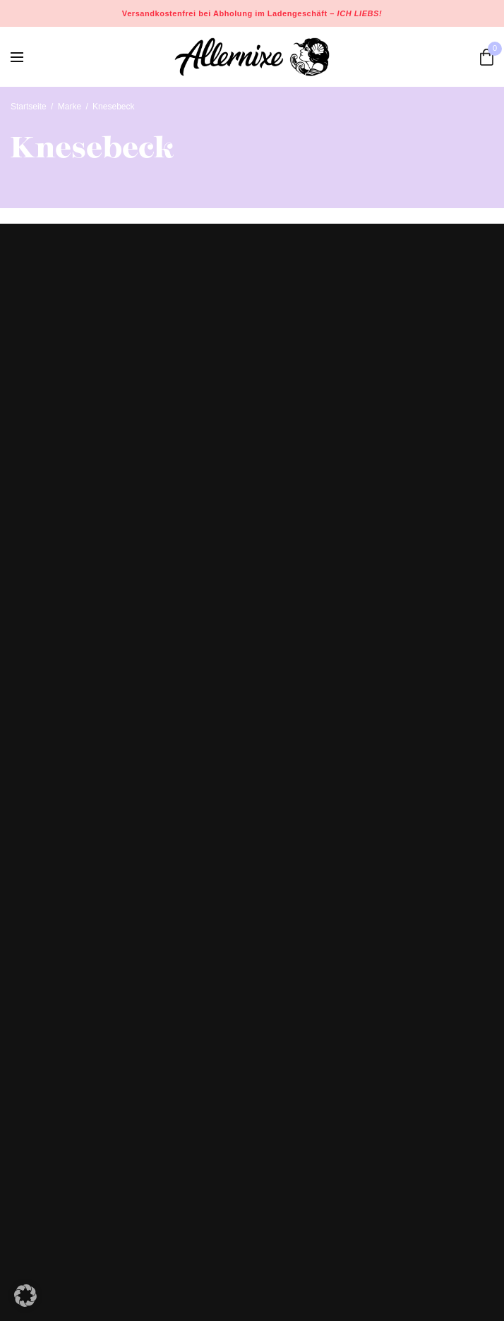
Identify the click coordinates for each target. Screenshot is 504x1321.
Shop (22, 908)
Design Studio (41, 928)
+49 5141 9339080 (52, 813)
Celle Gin (31, 989)
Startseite (29, 106)
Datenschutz (38, 1111)
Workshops (35, 948)
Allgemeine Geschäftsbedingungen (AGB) (102, 1132)
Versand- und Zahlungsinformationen (92, 1071)
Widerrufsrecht (43, 1091)
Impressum (35, 1152)
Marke (69, 106)
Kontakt (27, 969)
